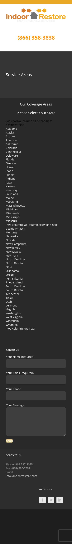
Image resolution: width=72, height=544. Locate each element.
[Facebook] (42, 500)
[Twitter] (51, 500)
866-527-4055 (24, 464)
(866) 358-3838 (36, 37)
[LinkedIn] (59, 500)
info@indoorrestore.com (21, 476)
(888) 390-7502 (21, 468)
